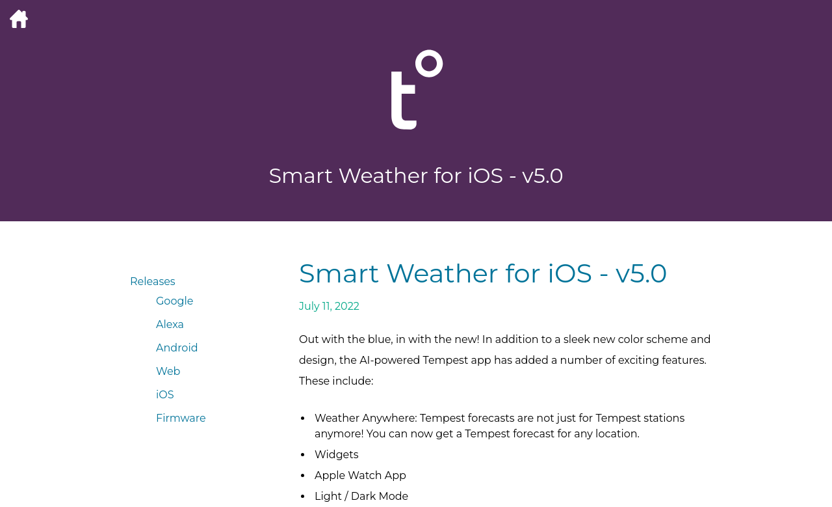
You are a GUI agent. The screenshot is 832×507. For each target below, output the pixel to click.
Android (177, 348)
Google (174, 301)
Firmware (181, 418)
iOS (165, 395)
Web (168, 371)
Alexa (170, 324)
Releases (153, 281)
